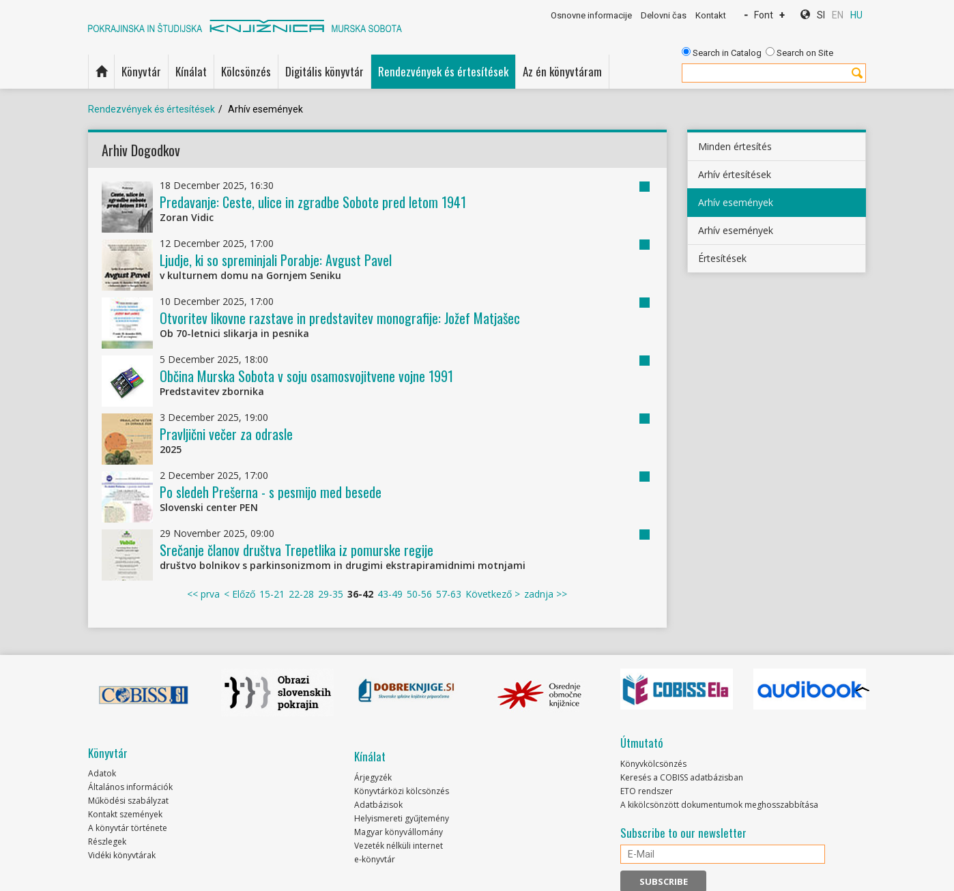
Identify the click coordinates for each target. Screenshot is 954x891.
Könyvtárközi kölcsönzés (401, 791)
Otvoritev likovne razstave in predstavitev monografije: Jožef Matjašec (340, 318)
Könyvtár (141, 71)
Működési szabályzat (128, 800)
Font (763, 15)
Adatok (102, 773)
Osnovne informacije (591, 15)
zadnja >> (545, 593)
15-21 (272, 593)
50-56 (419, 593)
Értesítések (722, 258)
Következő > (492, 593)
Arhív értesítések (734, 174)
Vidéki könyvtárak (122, 855)
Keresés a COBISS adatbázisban (681, 777)
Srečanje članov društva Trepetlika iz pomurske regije (296, 550)
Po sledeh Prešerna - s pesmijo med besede (270, 492)
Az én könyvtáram (562, 71)
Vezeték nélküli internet (398, 845)
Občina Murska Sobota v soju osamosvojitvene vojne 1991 (306, 376)
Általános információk (130, 787)
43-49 (390, 593)
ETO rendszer (646, 791)
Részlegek (107, 841)
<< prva (203, 593)
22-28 (301, 593)
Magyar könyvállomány (398, 832)
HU (856, 15)
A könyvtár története (127, 828)
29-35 (330, 593)
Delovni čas (663, 15)
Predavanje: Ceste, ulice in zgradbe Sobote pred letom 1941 (313, 202)
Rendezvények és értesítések (443, 71)
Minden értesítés (735, 146)
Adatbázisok (378, 804)
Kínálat (191, 71)
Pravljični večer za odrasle (226, 434)
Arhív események (735, 202)
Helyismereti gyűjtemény (401, 818)
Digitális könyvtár (324, 71)
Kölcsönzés (246, 71)
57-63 (448, 593)
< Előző (239, 593)
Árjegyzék (373, 777)
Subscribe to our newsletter (683, 833)
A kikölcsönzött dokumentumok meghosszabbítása (719, 804)
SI (821, 15)
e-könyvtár (374, 859)
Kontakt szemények (125, 814)
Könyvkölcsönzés (653, 764)
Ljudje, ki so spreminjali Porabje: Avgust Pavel (276, 260)
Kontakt (710, 15)
